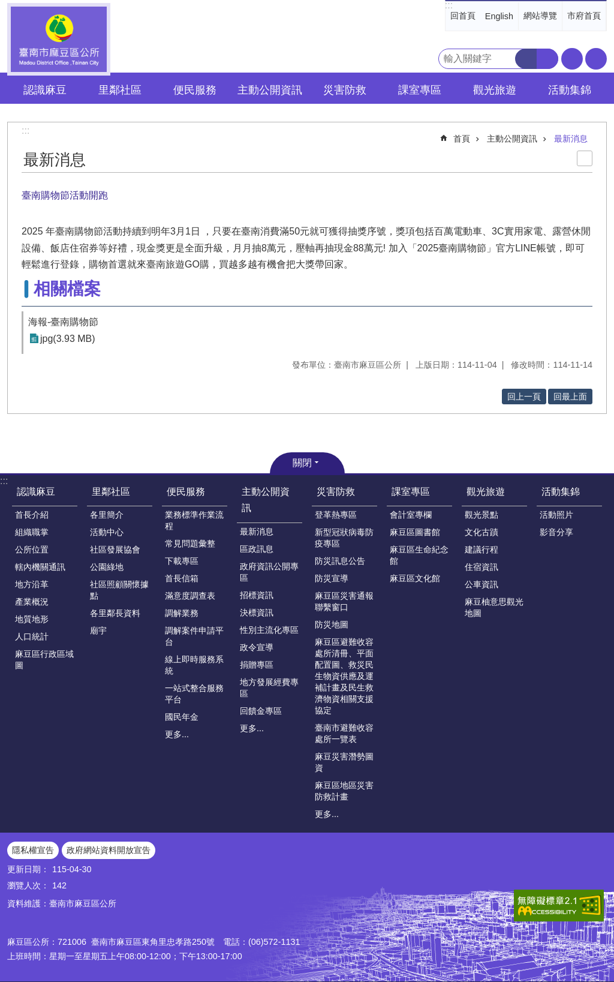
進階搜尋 (547, 59)
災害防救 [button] (344, 90)
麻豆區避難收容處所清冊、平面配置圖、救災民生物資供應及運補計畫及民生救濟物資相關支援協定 (344, 676)
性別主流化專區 (269, 630)
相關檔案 (67, 289)
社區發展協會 (115, 549)
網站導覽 (540, 15)
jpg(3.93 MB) (67, 339)
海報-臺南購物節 (63, 322)
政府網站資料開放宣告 (109, 850)
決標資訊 (256, 612)
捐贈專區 (256, 664)
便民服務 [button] (194, 90)
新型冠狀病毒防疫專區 (344, 537)
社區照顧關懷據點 (119, 589)
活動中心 (107, 532)
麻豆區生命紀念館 (419, 555)
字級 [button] (572, 59)
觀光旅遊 (485, 492)
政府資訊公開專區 (269, 571)
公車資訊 (481, 584)
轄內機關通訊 (40, 567)
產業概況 (32, 601)
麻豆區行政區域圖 (44, 659)
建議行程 (481, 549)
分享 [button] (596, 59)
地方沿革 (32, 584)
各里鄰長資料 (115, 613)
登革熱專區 (336, 514)
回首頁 (462, 15)
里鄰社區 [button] (120, 90)
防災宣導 (331, 578)
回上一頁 (524, 396)
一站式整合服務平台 (194, 693)
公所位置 (32, 549)
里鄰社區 (111, 492)
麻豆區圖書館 (415, 532)
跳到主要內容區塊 (6, 6)
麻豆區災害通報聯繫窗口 (344, 601)
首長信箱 (181, 578)
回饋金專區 (261, 711)
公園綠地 (107, 567)
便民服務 (186, 492)
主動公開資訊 (512, 138)
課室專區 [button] (419, 90)
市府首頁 (584, 15)
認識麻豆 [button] (45, 90)
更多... (177, 734)
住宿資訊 (481, 567)
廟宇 (98, 630)
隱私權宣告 (33, 850)
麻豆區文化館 (415, 578)
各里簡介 (107, 514)
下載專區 (181, 561)
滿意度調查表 (190, 595)
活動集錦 (560, 492)
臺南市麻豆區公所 (58, 39)
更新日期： (28, 869)
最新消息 (571, 138)
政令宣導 (256, 647)
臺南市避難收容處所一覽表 (344, 733)
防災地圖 (331, 624)
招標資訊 (256, 595)
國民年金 (181, 717)
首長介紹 (32, 514)
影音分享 (556, 532)
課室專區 (411, 492)
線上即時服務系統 (194, 664)
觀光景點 (481, 514)
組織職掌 (32, 532)
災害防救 (336, 492)
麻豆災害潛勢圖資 (344, 762)
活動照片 (556, 514)
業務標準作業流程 (194, 520)
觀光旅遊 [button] (494, 90)
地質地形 (32, 619)
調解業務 (181, 613)
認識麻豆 (36, 492)
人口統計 (32, 636)
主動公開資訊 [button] (269, 90)
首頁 (461, 138)
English (499, 16)
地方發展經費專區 (269, 687)
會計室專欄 (411, 514)
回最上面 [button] (570, 396)
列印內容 (584, 158)
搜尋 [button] (526, 59)
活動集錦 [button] (569, 90)
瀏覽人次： (28, 885)
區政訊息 (256, 549)
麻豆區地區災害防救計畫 (344, 790)
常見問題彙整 (190, 543)
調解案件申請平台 (194, 636)
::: (449, 5)
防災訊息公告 (340, 561)
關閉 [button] (302, 463)
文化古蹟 (481, 532)
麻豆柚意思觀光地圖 (494, 607)
